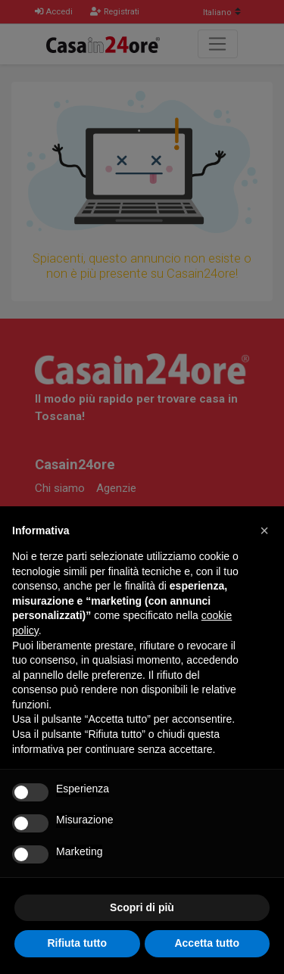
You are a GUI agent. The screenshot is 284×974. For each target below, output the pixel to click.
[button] (264, 530)
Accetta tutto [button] (206, 943)
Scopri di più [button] (142, 907)
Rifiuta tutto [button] (77, 943)
